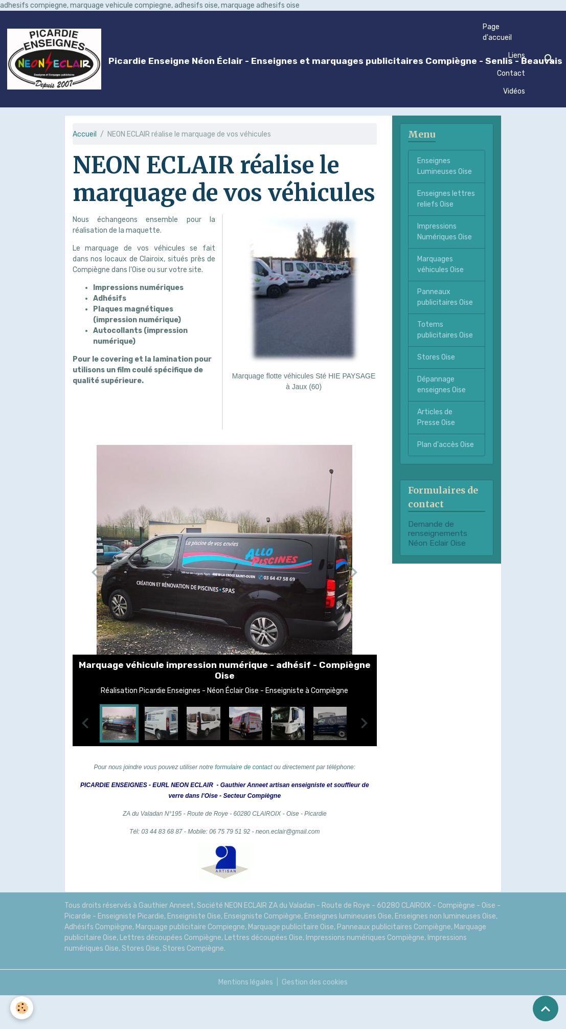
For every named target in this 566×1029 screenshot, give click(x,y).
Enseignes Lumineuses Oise (444, 166)
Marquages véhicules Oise (440, 264)
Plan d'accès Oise (445, 444)
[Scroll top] (545, 1008)
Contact (511, 73)
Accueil (85, 134)
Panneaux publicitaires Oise (445, 297)
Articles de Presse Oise (436, 417)
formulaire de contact (243, 767)
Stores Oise (436, 357)
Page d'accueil (497, 32)
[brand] (239, 59)
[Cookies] (21, 1007)
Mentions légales (245, 982)
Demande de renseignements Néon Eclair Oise (437, 534)
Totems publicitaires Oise (445, 330)
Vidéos (514, 91)
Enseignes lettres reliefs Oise (446, 199)
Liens (516, 55)
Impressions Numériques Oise (444, 231)
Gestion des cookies (315, 982)
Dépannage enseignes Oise (441, 384)
